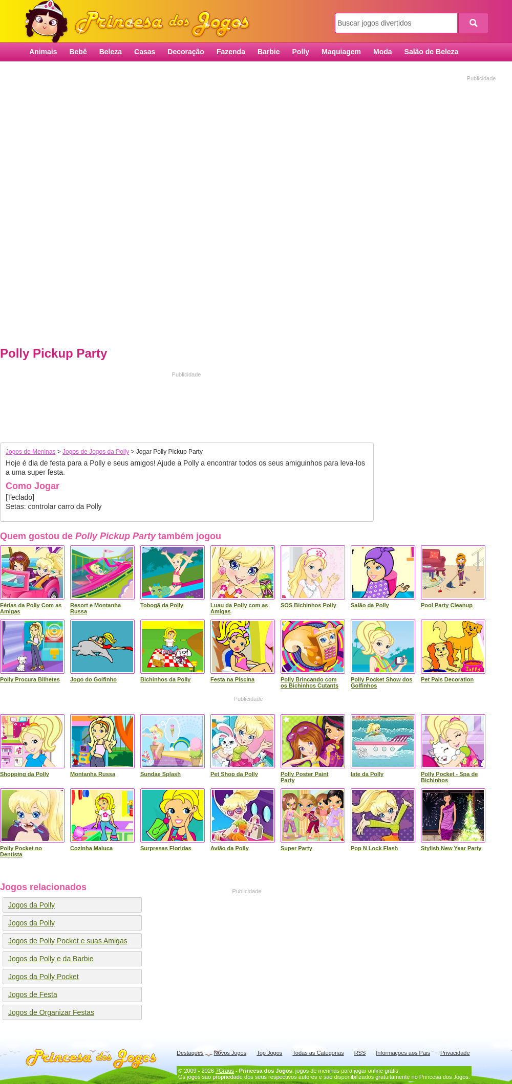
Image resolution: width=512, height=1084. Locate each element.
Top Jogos (269, 1053)
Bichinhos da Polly (165, 679)
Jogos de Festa (32, 994)
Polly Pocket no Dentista (21, 851)
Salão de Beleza (431, 52)
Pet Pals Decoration (447, 679)
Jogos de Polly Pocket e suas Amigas (67, 941)
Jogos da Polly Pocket (43, 976)
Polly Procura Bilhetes (30, 679)
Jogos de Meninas (30, 451)
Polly (300, 52)
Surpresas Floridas (165, 848)
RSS (360, 1053)
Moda (382, 52)
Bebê (78, 52)
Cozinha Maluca (91, 848)
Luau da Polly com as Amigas (239, 608)
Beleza (110, 52)
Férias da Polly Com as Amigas (30, 608)
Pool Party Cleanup (447, 605)
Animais (43, 52)
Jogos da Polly (31, 905)
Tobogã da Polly (161, 605)
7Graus (225, 1071)
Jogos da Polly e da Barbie (51, 959)
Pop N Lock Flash (374, 848)
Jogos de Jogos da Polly (95, 451)
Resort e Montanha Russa (95, 608)
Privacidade (455, 1053)
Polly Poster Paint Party (305, 777)
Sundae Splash (160, 774)
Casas (144, 52)
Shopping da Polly (24, 774)
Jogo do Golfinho (93, 679)
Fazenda (231, 52)
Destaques (190, 1053)
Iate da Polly (367, 774)
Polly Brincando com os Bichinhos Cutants (309, 682)
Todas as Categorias (318, 1053)
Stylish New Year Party (451, 848)
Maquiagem (341, 52)
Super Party (296, 848)
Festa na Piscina (232, 679)
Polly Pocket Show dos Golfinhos (381, 682)
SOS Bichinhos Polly (308, 605)
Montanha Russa (92, 774)
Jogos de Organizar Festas (51, 1012)
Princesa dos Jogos (141, 21)
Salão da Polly (370, 605)
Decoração (185, 52)
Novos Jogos (230, 1053)
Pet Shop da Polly (234, 774)
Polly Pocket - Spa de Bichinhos (449, 777)
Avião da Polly (229, 848)
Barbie (269, 52)
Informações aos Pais (403, 1053)
